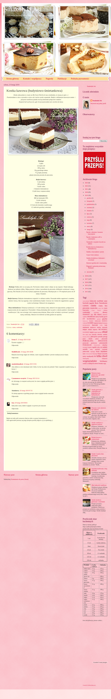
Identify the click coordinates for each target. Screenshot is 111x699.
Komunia (104, 323)
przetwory (94, 343)
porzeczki (85, 343)
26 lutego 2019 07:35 (26, 390)
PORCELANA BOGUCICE (95, 341)
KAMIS (90, 323)
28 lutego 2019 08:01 (21, 403)
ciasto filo (100, 308)
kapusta (96, 323)
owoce (99, 334)
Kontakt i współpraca (32, 78)
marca (89, 226)
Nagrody (49, 78)
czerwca (89, 217)
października (91, 204)
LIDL (101, 325)
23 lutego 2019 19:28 (24, 339)
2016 (86, 282)
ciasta (14, 327)
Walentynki (86, 358)
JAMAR (85, 323)
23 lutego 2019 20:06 (27, 352)
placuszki (104, 339)
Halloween (85, 321)
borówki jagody (88, 303)
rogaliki (94, 347)
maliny (99, 327)
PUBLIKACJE (87, 345)
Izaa (13, 403)
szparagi (92, 351)
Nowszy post (9, 475)
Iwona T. (14, 339)
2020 (86, 192)
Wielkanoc (103, 361)
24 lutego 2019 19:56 (30, 364)
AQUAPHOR (86, 301)
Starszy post (73, 475)
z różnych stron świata (95, 363)
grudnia (89, 198)
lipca (88, 214)
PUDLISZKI (97, 345)
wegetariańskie (90, 361)
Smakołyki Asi (23, 9)
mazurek (104, 327)
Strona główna (12, 78)
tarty (84, 354)
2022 (86, 186)
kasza (100, 323)
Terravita (94, 354)
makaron (86, 327)
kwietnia (89, 223)
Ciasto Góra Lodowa (92, 255)
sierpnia (89, 210)
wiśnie (85, 363)
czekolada (19, 327)
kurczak (95, 325)
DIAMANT (86, 314)
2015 (86, 285)
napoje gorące (98, 332)
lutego (89, 229)
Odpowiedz (15, 345)
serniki (85, 349)
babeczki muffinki (96, 301)
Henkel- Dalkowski (95, 321)
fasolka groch (103, 316)
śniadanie (104, 351)
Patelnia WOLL (86, 336)
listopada (89, 201)
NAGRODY (86, 332)
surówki (97, 349)
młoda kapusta (92, 329)
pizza (97, 339)
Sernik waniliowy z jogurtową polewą (97, 423)
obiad (104, 332)
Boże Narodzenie (101, 303)
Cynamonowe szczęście (19, 378)
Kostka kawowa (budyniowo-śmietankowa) (95, 248)
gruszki (98, 319)
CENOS (85, 306)
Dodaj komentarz (12, 413)
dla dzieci (98, 314)
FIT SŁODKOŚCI (89, 319)
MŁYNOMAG (102, 329)
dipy (92, 314)
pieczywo (94, 337)
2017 (86, 279)
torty (84, 356)
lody (106, 325)
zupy (104, 363)
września (89, 207)
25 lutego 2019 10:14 (33, 378)
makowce (93, 327)
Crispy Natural (96, 310)
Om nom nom (87, 334)
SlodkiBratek (16, 352)
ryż (101, 347)
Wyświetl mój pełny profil (98, 103)
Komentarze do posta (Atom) (19, 479)
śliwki (97, 351)
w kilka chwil (100, 356)
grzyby (104, 319)
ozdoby (105, 334)
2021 (86, 189)
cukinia (105, 310)
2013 (86, 291)
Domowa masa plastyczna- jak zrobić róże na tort (98, 374)
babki (105, 301)
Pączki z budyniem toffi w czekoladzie (94, 238)
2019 (86, 195)
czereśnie (96, 312)
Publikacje (62, 78)
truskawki (90, 356)
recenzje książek (87, 347)
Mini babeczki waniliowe (99, 485)
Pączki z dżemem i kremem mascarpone (94, 233)
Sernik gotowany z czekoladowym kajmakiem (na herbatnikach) (97, 392)
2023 (86, 183)
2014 (86, 288)
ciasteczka (93, 308)
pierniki (100, 336)
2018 (86, 276)
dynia (97, 316)
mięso (85, 329)
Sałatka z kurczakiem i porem (95, 252)
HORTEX (104, 321)
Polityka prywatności (80, 78)
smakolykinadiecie (17, 364)
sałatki (105, 347)
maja (88, 220)
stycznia (89, 272)
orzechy (94, 334)
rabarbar (104, 345)
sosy (91, 349)
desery (105, 312)
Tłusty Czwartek (102, 354)
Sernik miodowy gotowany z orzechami (98, 501)
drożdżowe (91, 317)
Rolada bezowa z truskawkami (97, 438)
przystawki (103, 343)
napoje (92, 332)
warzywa (104, 358)
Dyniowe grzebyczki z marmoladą (96, 263)
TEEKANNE (89, 353)
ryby (98, 347)
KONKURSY (86, 325)
